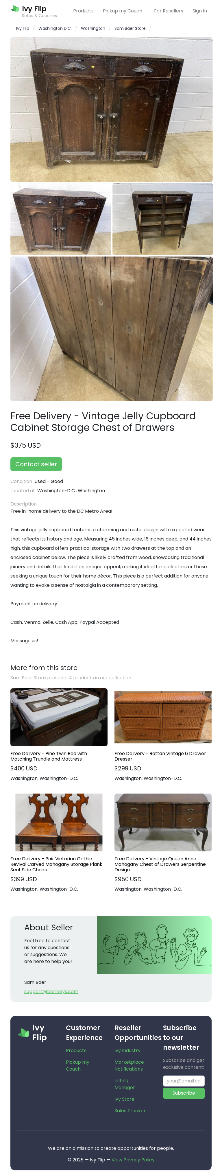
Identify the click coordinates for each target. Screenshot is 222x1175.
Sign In (200, 11)
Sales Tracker (130, 1110)
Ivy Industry (127, 1050)
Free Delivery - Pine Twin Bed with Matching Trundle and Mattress (48, 756)
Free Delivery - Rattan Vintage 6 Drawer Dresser (160, 756)
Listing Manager (124, 1084)
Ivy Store (124, 1099)
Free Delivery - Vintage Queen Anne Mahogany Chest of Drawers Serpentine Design (160, 864)
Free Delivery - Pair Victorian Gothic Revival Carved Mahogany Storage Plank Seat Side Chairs (56, 864)
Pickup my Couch (122, 11)
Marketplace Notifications (129, 1065)
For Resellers (168, 11)
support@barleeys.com (51, 991)
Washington (93, 28)
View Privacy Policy (133, 1159)
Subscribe (184, 1093)
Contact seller (36, 464)
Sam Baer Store (130, 28)
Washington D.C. (55, 28)
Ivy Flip (22, 28)
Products (83, 11)
